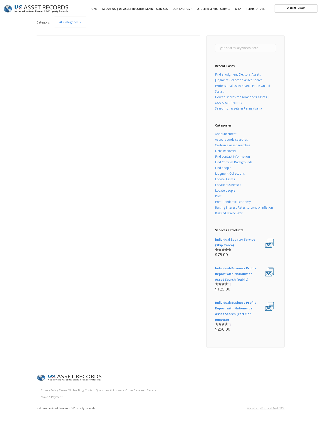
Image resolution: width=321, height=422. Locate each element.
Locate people (225, 191)
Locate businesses (228, 185)
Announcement (226, 134)
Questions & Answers (56, 396)
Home (93, 9)
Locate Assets (225, 180)
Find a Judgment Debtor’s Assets (238, 75)
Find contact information (232, 157)
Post (218, 197)
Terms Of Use (76, 390)
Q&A (238, 9)
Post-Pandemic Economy (233, 202)
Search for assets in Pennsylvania (238, 109)
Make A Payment (129, 396)
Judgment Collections (230, 174)
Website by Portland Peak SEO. (266, 408)
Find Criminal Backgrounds (233, 163)
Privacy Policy (50, 390)
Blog (96, 390)
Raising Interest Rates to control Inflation (244, 208)
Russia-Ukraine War (228, 214)
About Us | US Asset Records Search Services (135, 9)
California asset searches (232, 146)
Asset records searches (231, 140)
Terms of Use (255, 9)
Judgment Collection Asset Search (238, 81)
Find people (223, 168)
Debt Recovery (225, 151)
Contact (111, 390)
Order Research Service (213, 9)
